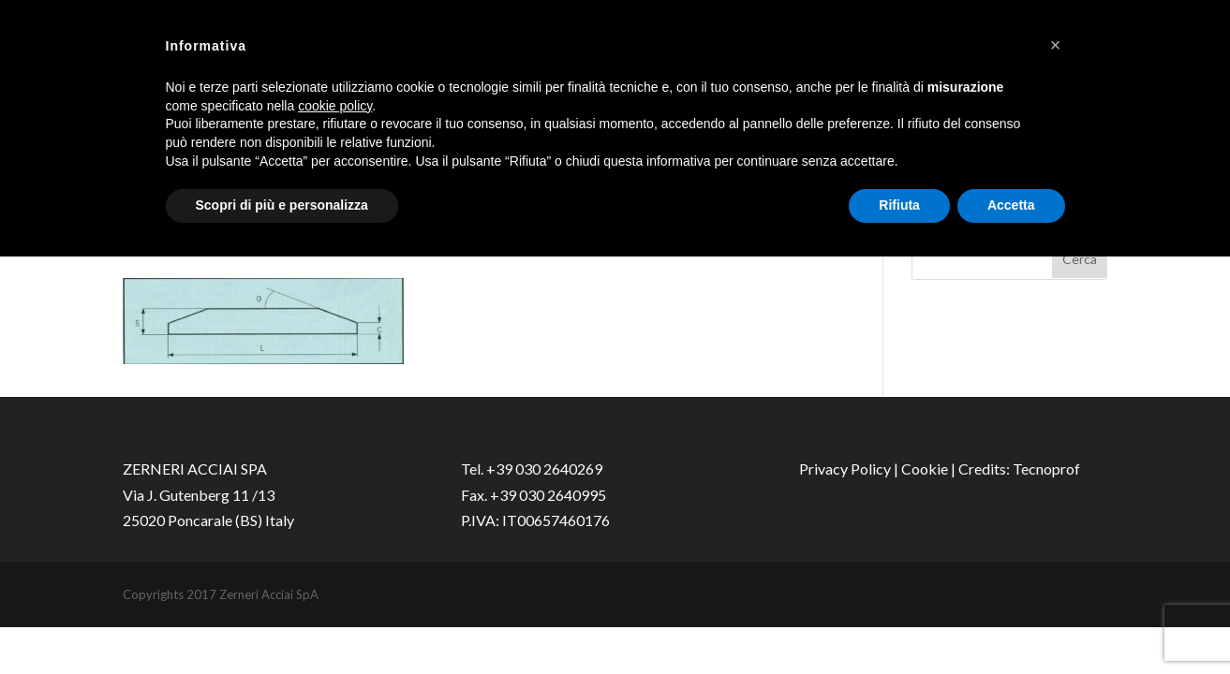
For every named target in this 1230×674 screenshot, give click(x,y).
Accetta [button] (1011, 205)
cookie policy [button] (335, 105)
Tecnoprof (1046, 468)
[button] (1056, 45)
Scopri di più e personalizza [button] (282, 205)
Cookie (924, 468)
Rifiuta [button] (899, 205)
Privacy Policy (845, 468)
